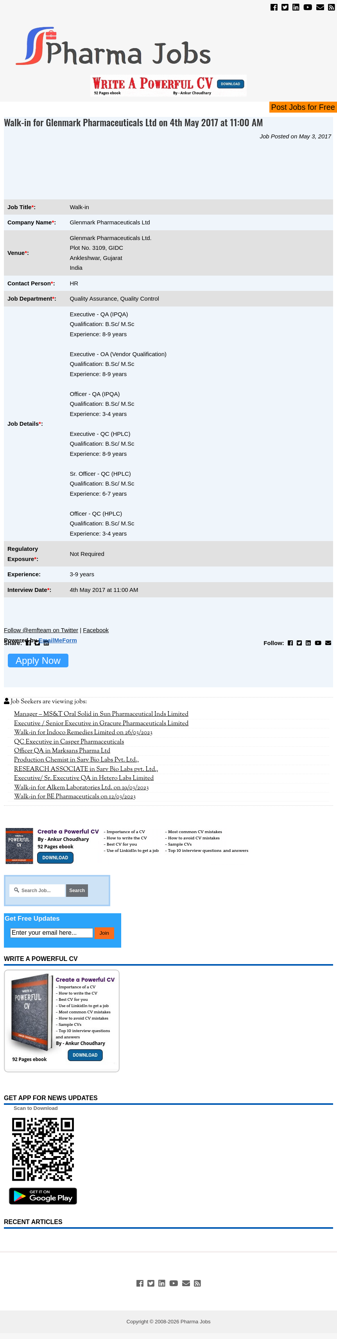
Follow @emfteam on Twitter (41, 630)
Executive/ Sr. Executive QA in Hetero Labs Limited (84, 778)
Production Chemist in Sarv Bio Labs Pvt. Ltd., (76, 760)
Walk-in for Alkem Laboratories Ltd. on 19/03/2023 (81, 787)
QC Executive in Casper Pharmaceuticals (69, 742)
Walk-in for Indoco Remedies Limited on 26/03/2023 (83, 732)
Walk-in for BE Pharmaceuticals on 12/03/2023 (75, 796)
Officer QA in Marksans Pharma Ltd (62, 751)
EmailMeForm (57, 640)
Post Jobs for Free (303, 107)
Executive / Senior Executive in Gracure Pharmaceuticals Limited (101, 723)
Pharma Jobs (196, 1322)
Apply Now (38, 660)
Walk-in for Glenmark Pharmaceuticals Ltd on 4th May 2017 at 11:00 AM (133, 122)
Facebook (96, 630)
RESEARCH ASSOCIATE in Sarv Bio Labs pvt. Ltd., (86, 769)
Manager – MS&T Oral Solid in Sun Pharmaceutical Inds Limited (101, 714)
